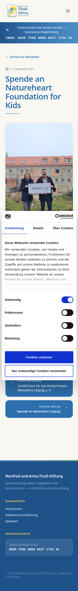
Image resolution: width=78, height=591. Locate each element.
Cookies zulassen (39, 357)
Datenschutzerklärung (21, 515)
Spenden (11, 521)
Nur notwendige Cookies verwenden (39, 371)
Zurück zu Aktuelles (22, 57)
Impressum (13, 509)
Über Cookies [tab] (63, 228)
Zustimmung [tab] (14, 228)
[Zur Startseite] (18, 11)
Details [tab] (38, 228)
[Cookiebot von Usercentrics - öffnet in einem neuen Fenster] (55, 216)
